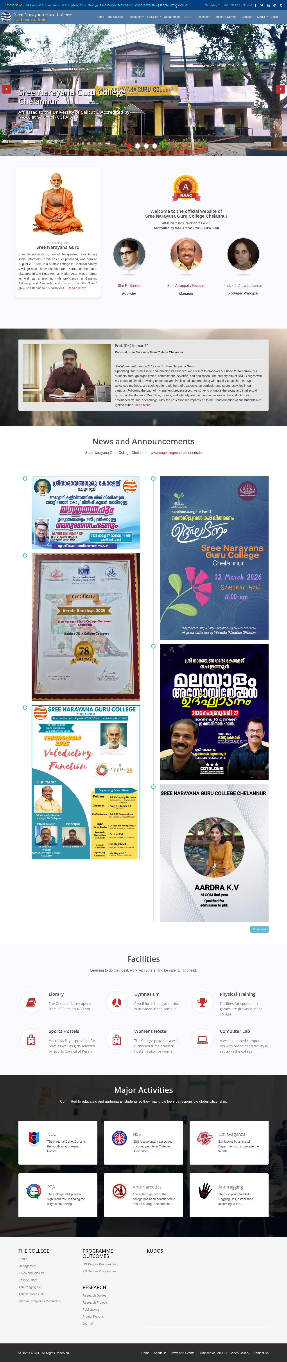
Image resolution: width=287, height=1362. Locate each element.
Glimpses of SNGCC (213, 1353)
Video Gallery (240, 1353)
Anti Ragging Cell (30, 1287)
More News (259, 929)
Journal (88, 1323)
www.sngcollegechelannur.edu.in (176, 453)
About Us (160, 1353)
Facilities (154, 16)
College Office (28, 1280)
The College (117, 16)
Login (275, 16)
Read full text (77, 288)
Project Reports (93, 1316)
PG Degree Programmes (100, 1271)
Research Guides (94, 1295)
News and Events (182, 1353)
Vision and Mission (31, 1273)
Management (27, 1266)
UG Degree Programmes (100, 1264)
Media (262, 16)
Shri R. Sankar (129, 285)
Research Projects (95, 1302)
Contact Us (261, 1353)
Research (203, 16)
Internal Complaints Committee (39, 1301)
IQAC (188, 16)
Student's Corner (226, 16)
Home (100, 16)
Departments (172, 16)
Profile (22, 1259)
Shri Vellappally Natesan (186, 285)
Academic (136, 16)
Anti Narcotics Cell (30, 1294)
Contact (248, 16)
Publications (91, 1309)
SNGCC (34, 1353)
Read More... (143, 405)
